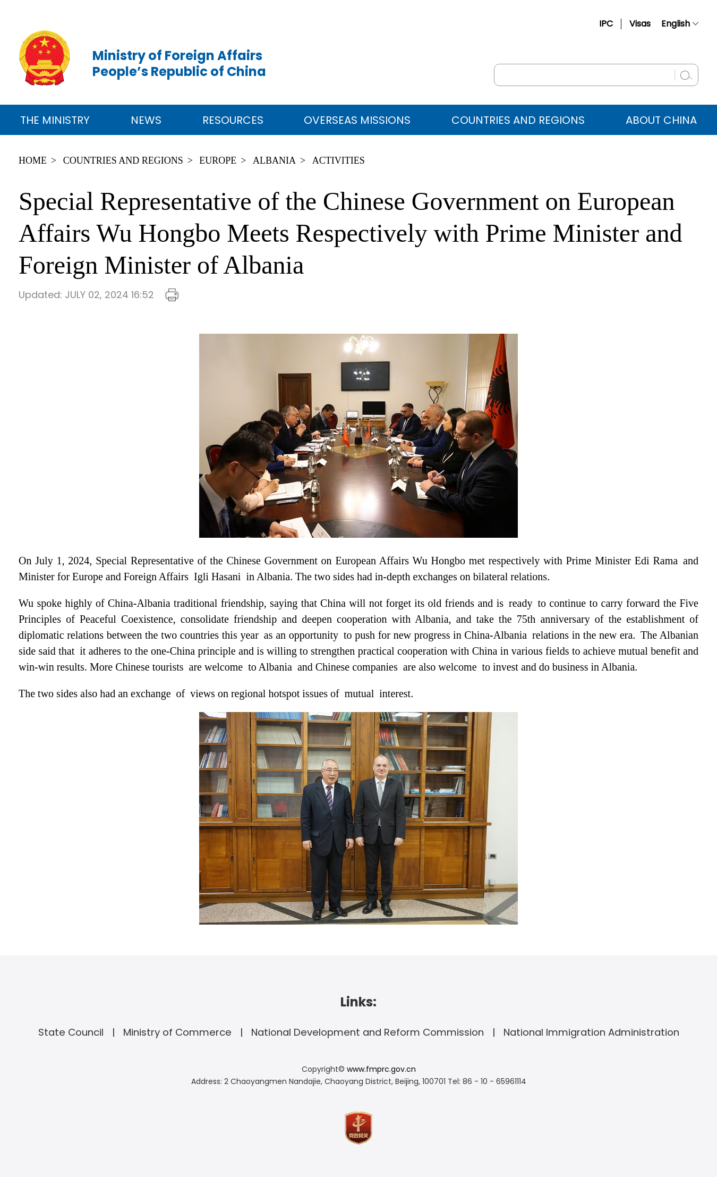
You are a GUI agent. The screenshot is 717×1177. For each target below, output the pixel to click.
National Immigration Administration (591, 1032)
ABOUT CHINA (661, 120)
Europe (217, 160)
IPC (606, 24)
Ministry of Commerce (177, 1032)
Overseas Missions (357, 120)
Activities (338, 160)
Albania (274, 160)
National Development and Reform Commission (367, 1032)
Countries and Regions (518, 120)
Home (33, 160)
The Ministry (55, 120)
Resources (232, 120)
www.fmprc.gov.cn (381, 1069)
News (146, 120)
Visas (640, 24)
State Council (71, 1032)
